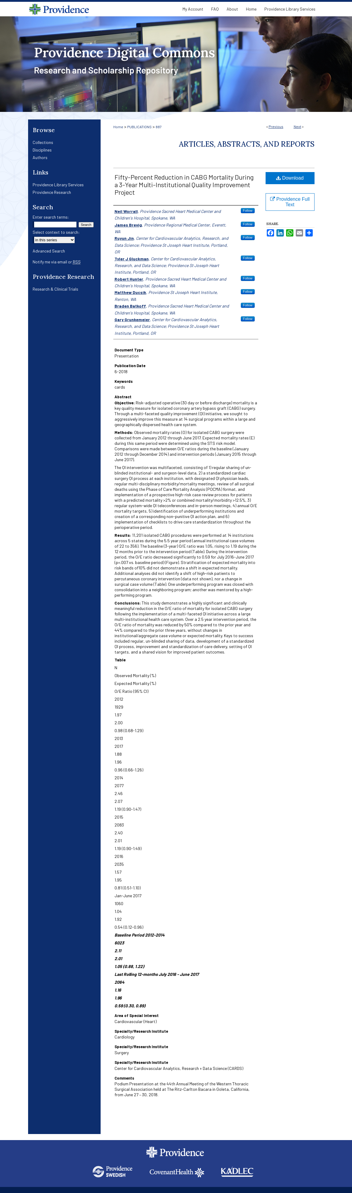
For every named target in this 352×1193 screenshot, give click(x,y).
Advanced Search (49, 250)
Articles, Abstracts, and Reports (247, 144)
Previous (276, 126)
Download (290, 178)
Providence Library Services (58, 184)
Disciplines (42, 149)
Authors (40, 157)
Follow (248, 210)
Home (118, 127)
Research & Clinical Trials (55, 289)
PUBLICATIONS (139, 127)
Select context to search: (56, 232)
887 (159, 127)
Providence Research (52, 192)
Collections (43, 142)
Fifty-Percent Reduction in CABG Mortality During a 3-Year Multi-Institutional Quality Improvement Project (184, 184)
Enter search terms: (51, 217)
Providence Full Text (290, 202)
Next (297, 126)
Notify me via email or (57, 261)
